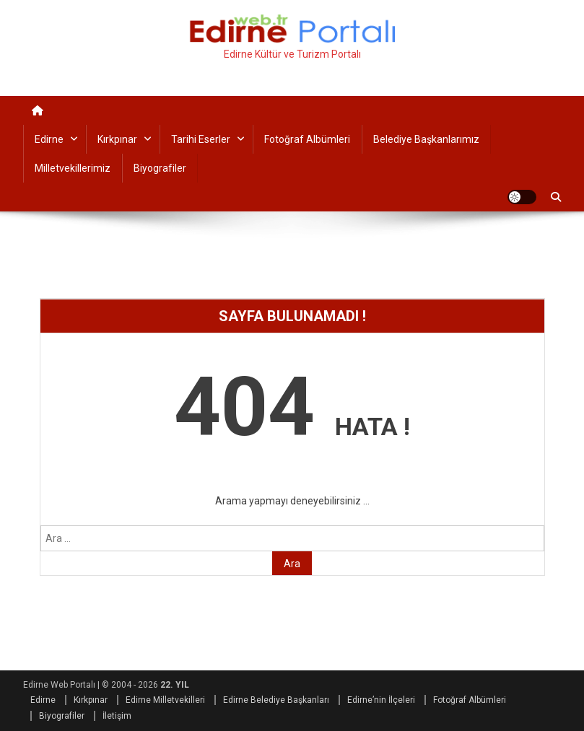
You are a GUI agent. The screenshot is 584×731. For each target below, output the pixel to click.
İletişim (117, 716)
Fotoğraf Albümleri (307, 139)
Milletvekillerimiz (72, 168)
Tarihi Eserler (200, 139)
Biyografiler (160, 168)
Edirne (49, 139)
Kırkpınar (117, 139)
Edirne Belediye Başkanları (276, 700)
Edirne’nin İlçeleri (381, 700)
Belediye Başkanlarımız (426, 139)
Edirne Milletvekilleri (165, 700)
